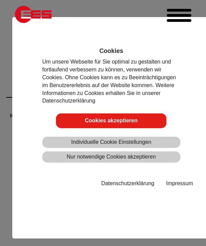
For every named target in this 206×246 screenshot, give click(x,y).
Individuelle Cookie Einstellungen (111, 142)
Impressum (179, 183)
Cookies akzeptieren (111, 120)
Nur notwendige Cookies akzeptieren (111, 157)
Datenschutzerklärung (127, 183)
